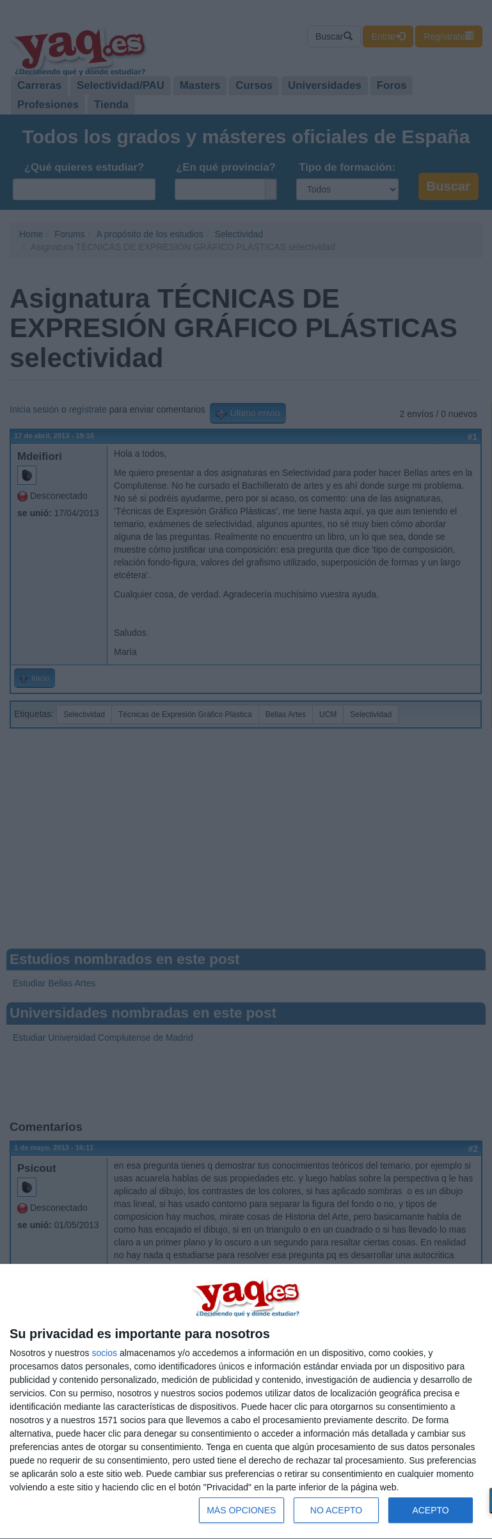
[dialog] (246, 1402)
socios (104, 1352)
